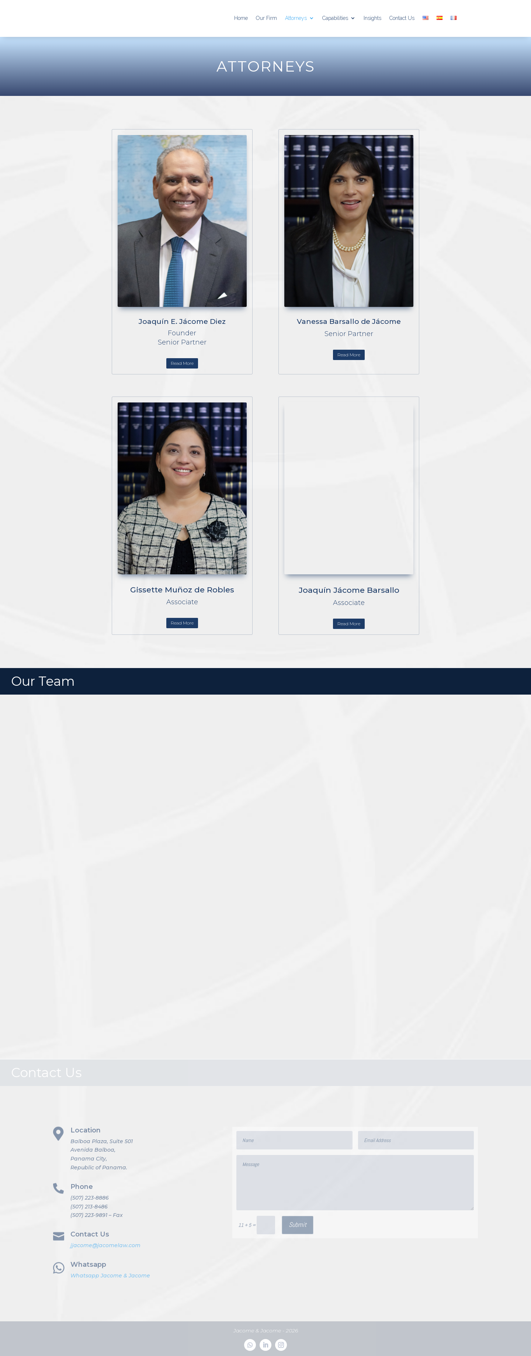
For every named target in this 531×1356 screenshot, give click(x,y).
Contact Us (401, 18)
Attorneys (296, 18)
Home (241, 18)
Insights (372, 18)
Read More (182, 363)
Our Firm (266, 18)
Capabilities (335, 18)
